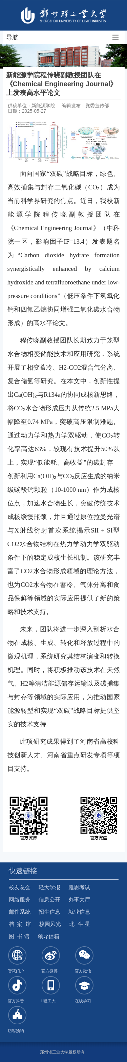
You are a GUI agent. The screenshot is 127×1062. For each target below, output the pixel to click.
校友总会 (19, 887)
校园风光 (50, 924)
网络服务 (19, 899)
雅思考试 (79, 887)
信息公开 (49, 899)
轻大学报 (49, 887)
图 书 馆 (19, 936)
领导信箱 (48, 936)
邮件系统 (19, 912)
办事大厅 (79, 899)
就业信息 (79, 912)
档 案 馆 (20, 924)
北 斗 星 (79, 924)
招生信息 (49, 912)
